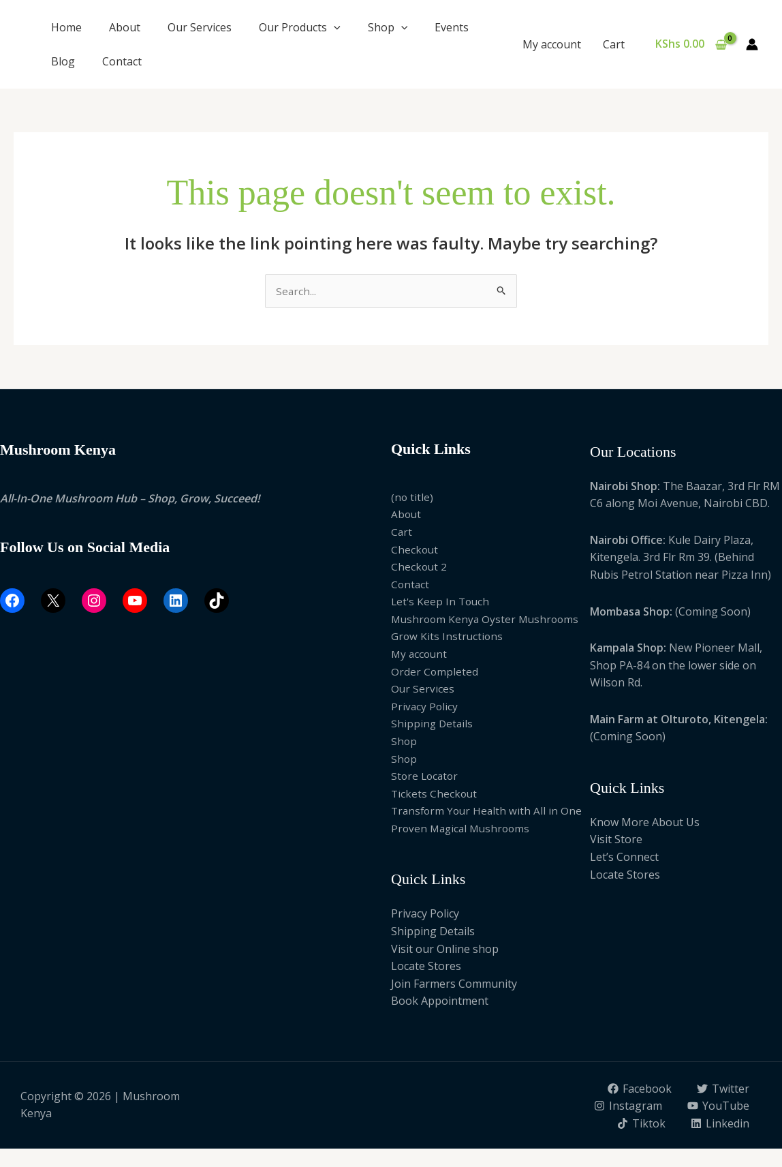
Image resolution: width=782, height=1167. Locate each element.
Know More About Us (645, 822)
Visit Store (616, 840)
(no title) (412, 497)
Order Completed (435, 672)
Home (66, 27)
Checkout (415, 550)
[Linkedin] (719, 1141)
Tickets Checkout (435, 794)
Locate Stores (426, 967)
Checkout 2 (419, 567)
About (124, 27)
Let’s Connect (624, 857)
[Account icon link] (752, 44)
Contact (122, 61)
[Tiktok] (724, 1124)
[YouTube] (643, 1124)
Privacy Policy (425, 706)
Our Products (300, 27)
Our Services (200, 27)
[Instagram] (714, 1107)
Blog (63, 61)
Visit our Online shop (445, 949)
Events (452, 27)
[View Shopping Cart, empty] (690, 44)
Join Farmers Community (454, 984)
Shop (388, 27)
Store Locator (426, 777)
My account (551, 44)
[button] (334, 27)
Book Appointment (439, 1002)
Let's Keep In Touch (441, 602)
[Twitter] (722, 1089)
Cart (614, 44)
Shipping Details (433, 724)
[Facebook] (638, 1089)
